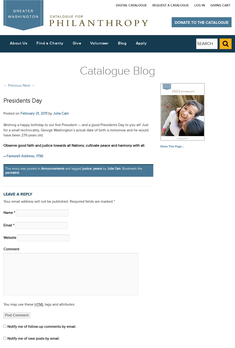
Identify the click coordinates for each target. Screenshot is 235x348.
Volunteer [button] (99, 43)
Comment (11, 249)
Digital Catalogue (131, 5)
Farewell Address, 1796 (24, 156)
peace (97, 169)
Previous (12, 85)
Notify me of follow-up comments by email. (41, 327)
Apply (141, 43)
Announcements (52, 169)
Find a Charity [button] (50, 43)
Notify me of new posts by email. (33, 339)
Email (8, 225)
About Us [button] (19, 43)
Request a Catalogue (170, 5)
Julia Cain (61, 113)
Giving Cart (220, 5)
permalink (12, 173)
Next (29, 85)
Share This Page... (172, 146)
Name (9, 213)
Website (9, 238)
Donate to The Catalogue (202, 22)
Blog (122, 43)
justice (87, 169)
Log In (199, 5)
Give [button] (77, 43)
